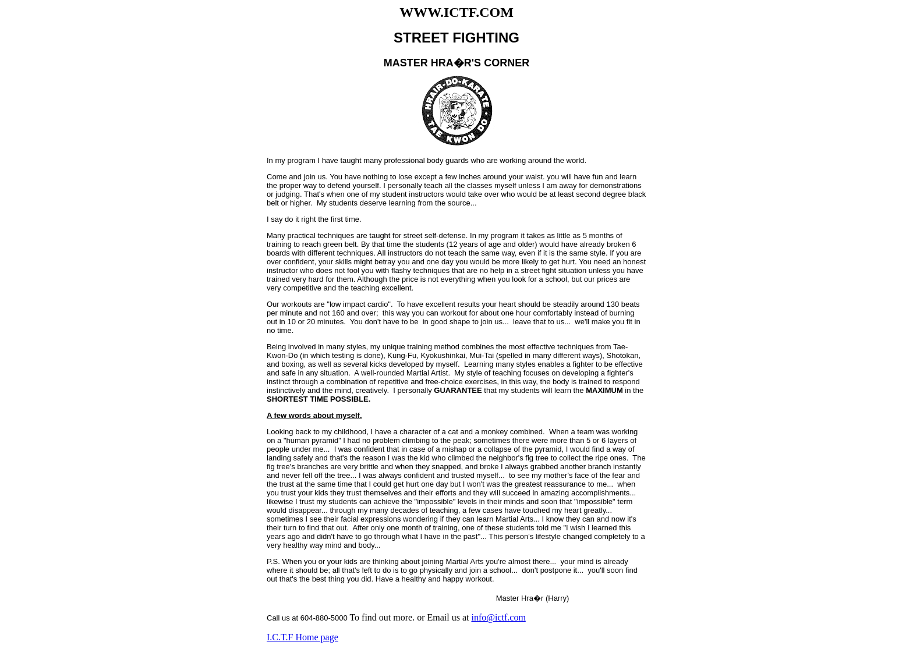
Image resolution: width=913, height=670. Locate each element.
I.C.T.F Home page (302, 637)
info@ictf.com (498, 617)
